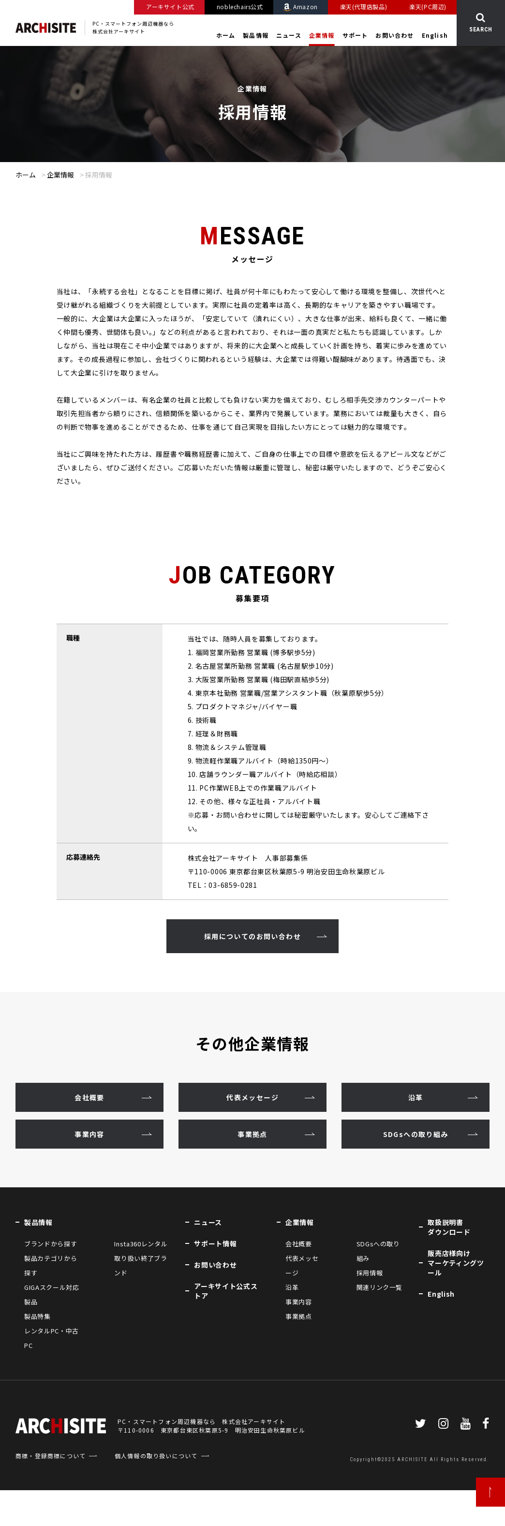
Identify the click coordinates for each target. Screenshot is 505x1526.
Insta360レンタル (140, 1243)
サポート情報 (215, 1243)
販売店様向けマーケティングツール (456, 1262)
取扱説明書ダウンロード (449, 1227)
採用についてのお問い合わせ (252, 936)
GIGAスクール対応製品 (51, 1294)
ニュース (288, 35)
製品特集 (37, 1316)
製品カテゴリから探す (50, 1265)
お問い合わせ (394, 35)
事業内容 (89, 1134)
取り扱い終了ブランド (140, 1265)
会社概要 (89, 1097)
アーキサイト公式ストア (225, 1291)
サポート (355, 35)
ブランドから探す (50, 1243)
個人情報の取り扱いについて (156, 1455)
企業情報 (322, 35)
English (435, 35)
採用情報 (369, 1272)
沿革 (415, 1097)
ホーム (226, 35)
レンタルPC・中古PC (51, 1338)
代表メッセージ (252, 1097)
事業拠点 (252, 1134)
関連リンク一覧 (379, 1287)
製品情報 (255, 35)
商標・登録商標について (50, 1455)
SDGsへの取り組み (415, 1134)
